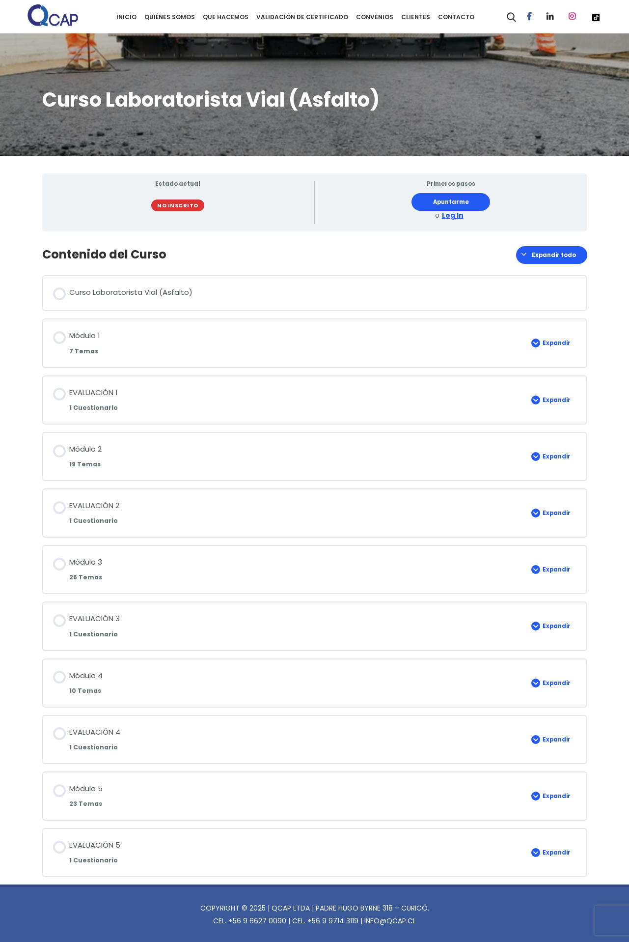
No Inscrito (177, 205)
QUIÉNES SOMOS (169, 17)
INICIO (126, 17)
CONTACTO (456, 17)
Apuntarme (451, 202)
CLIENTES (415, 17)
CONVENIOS (374, 17)
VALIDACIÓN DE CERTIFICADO (302, 17)
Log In (453, 215)
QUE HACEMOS (225, 17)
